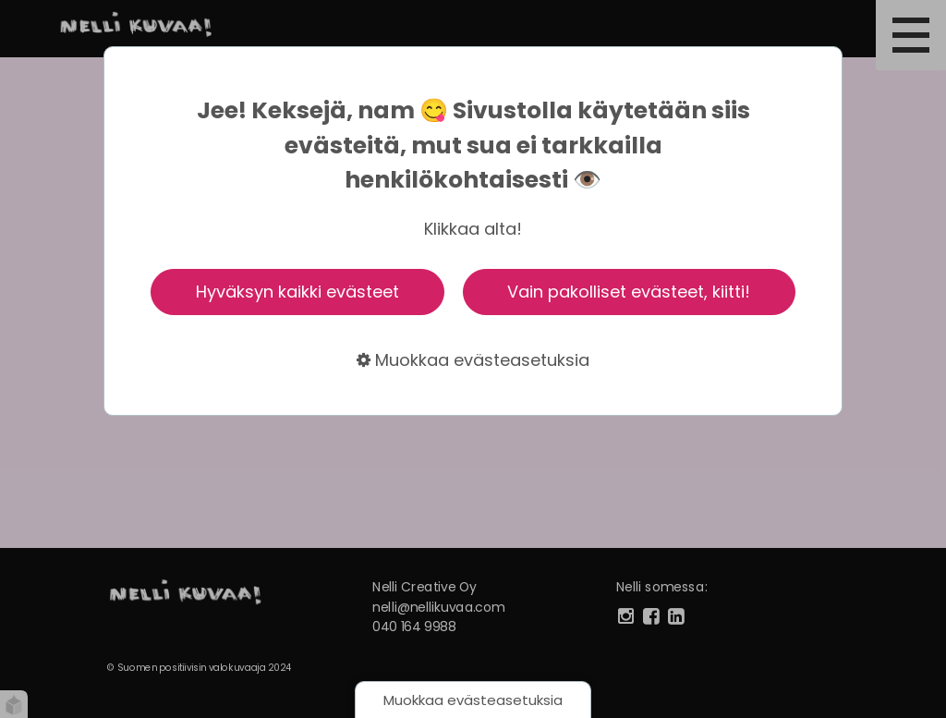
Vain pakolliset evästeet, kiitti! (628, 291)
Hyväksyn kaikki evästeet (297, 291)
